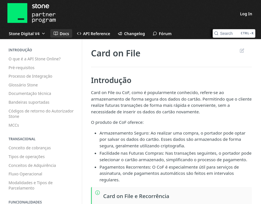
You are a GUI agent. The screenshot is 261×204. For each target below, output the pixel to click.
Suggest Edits (242, 50)
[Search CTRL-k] (234, 33)
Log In (246, 13)
